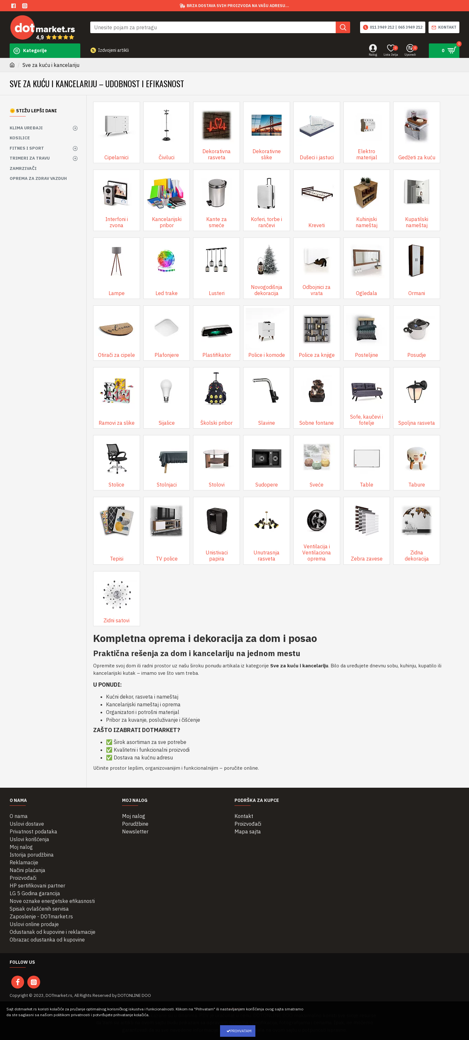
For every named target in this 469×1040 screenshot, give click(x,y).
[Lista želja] (390, 50)
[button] (343, 27)
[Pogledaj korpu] (444, 50)
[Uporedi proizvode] (410, 50)
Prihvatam (241, 1030)
